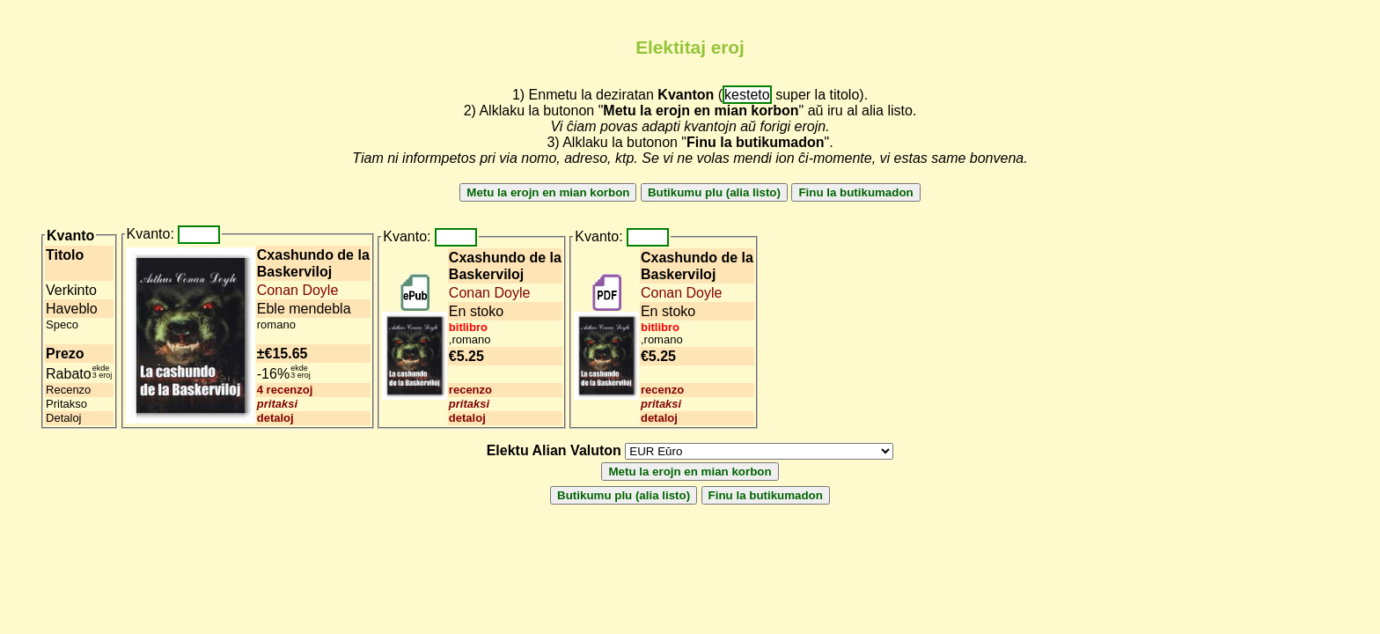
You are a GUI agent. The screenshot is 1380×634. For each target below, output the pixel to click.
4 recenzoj (285, 389)
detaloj (275, 417)
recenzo (470, 389)
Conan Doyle (298, 290)
